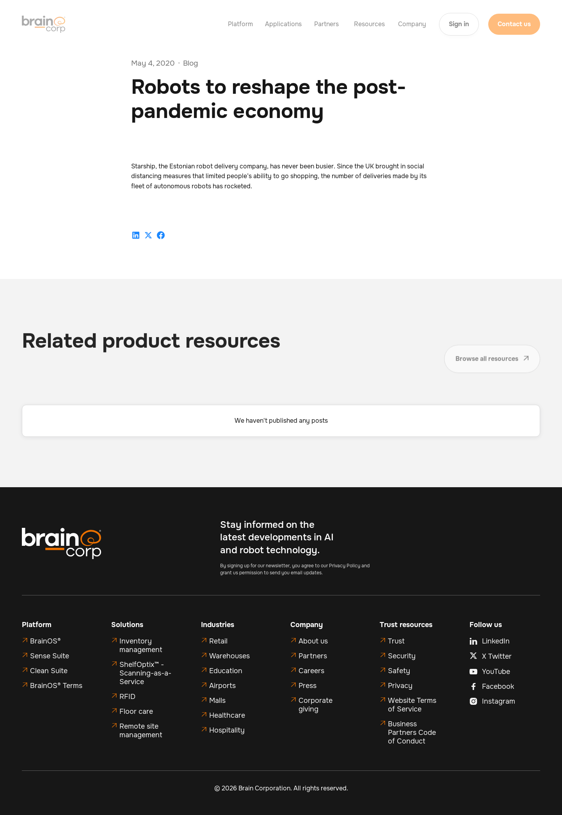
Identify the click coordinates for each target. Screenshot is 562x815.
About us (313, 641)
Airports (222, 685)
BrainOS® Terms (56, 685)
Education (225, 671)
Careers (311, 671)
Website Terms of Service (412, 704)
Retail (218, 641)
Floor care (136, 711)
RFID (127, 696)
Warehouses (229, 656)
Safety (399, 671)
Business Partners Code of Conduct (412, 732)
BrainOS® (45, 641)
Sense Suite (49, 656)
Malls (217, 700)
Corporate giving (316, 704)
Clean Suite (49, 671)
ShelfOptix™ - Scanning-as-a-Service (145, 673)
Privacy (400, 685)
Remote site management (140, 730)
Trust (396, 641)
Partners (313, 656)
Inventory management (140, 645)
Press (308, 685)
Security (402, 656)
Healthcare (227, 715)
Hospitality (227, 730)
